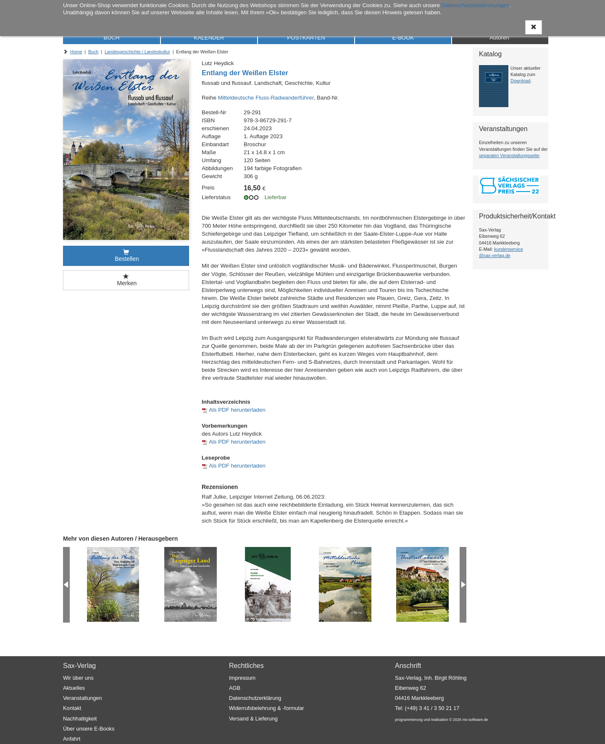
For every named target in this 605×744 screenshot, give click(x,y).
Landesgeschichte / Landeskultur (137, 51)
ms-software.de (475, 720)
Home (76, 51)
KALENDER (209, 37)
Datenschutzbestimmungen (476, 5)
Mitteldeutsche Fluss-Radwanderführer (266, 98)
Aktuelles (74, 688)
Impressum (242, 678)
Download (520, 80)
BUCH (112, 37)
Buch (93, 51)
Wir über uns (78, 678)
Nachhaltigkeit (80, 718)
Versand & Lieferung (253, 718)
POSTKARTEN (306, 37)
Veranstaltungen (82, 698)
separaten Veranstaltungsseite (509, 155)
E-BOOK (403, 37)
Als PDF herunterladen (237, 410)
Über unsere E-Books (88, 729)
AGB (234, 688)
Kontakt (72, 708)
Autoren (499, 37)
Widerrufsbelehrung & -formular (266, 708)
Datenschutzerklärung (255, 698)
